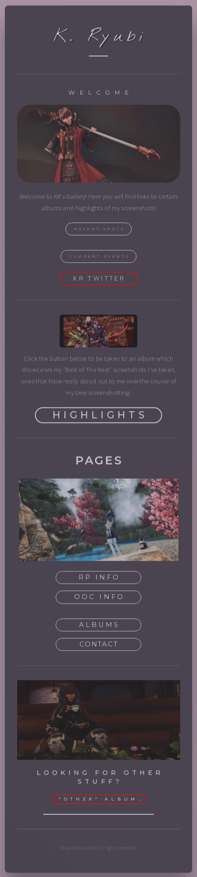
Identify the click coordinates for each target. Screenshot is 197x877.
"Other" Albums (101, 800)
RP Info (99, 578)
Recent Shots (99, 230)
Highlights (100, 416)
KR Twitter (99, 279)
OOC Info (99, 598)
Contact (99, 645)
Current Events (99, 258)
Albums (99, 626)
